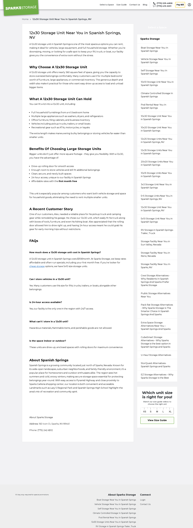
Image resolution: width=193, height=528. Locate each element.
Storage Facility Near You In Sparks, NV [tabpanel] (155, 266)
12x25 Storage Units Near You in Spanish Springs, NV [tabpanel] (156, 140)
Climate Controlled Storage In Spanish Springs (114, 513)
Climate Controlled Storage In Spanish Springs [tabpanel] (157, 95)
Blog (145, 4)
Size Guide (121, 4)
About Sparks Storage (122, 494)
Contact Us (134, 4)
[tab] (157, 49)
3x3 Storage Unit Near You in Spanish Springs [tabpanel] (156, 186)
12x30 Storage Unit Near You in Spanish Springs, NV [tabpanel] (156, 209)
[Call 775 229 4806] (162, 3)
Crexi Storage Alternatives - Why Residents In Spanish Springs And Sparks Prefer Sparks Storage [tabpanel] (155, 280)
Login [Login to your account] (142, 500)
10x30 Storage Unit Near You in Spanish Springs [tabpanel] (156, 118)
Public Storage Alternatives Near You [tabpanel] (155, 295)
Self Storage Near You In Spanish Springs (117, 508)
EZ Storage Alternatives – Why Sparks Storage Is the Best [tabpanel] (157, 376)
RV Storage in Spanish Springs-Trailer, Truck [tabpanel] (157, 232)
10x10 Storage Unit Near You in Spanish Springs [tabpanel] (157, 83)
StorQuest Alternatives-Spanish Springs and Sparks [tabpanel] (155, 365)
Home (25, 19)
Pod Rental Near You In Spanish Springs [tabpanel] (153, 106)
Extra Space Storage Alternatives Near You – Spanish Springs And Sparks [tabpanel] (155, 325)
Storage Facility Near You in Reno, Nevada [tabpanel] (155, 254)
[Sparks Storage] (21, 8)
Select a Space (107, 4)
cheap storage (37, 266)
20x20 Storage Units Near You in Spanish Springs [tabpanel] (157, 163)
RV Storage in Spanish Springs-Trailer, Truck (116, 526)
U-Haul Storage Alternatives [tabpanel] (156, 355)
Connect (145, 494)
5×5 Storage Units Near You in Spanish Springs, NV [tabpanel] (156, 197)
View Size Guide (157, 420)
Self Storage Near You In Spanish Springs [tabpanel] (154, 72)
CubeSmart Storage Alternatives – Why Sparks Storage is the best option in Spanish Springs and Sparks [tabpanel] (156, 342)
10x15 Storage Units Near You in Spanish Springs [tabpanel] (156, 175)
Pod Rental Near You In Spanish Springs (117, 517)
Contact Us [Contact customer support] (145, 504)
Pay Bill (180, 4)
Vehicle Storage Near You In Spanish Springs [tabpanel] (156, 61)
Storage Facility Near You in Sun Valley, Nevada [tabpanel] (155, 243)
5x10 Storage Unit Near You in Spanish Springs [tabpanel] (156, 220)
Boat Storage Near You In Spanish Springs (116, 500)
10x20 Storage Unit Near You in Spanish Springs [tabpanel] (156, 129)
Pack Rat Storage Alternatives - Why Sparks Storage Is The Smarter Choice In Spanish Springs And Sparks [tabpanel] (157, 310)
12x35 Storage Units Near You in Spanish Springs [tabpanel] (156, 152)
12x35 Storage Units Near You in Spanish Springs (113, 522)
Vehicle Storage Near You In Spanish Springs (115, 504)
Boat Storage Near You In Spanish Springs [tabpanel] (154, 49)
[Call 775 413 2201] (162, 6)
